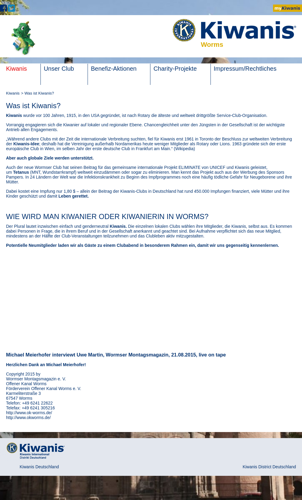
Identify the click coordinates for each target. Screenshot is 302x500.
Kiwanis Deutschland (39, 466)
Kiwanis (13, 93)
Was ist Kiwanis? (39, 93)
